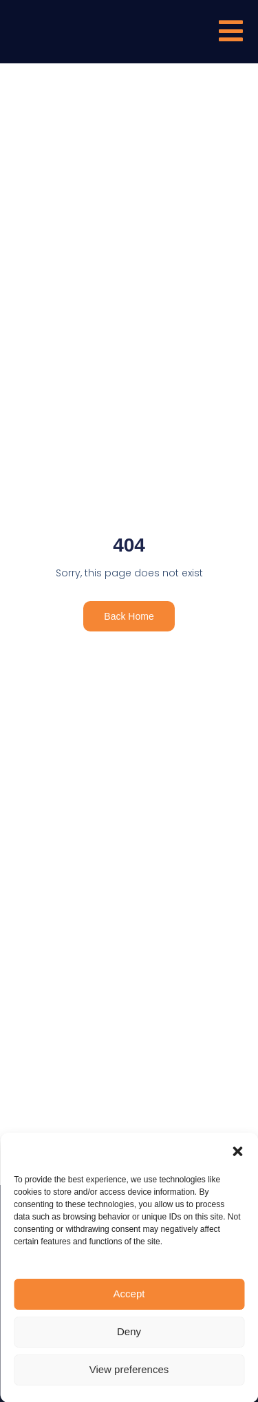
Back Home (128, 616)
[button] (237, 1260)
